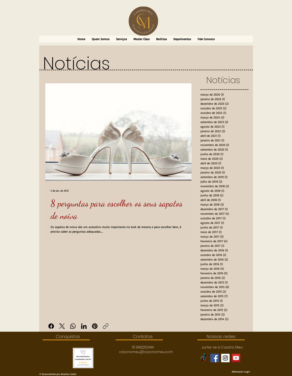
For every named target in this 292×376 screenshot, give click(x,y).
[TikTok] (204, 358)
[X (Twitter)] (62, 326)
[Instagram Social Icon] (225, 358)
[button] (142, 347)
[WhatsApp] (73, 326)
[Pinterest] (94, 326)
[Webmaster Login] (241, 371)
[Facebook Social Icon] (214, 358)
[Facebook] (51, 326)
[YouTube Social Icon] (236, 358)
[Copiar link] (105, 326)
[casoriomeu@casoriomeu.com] (146, 352)
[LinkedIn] (84, 326)
